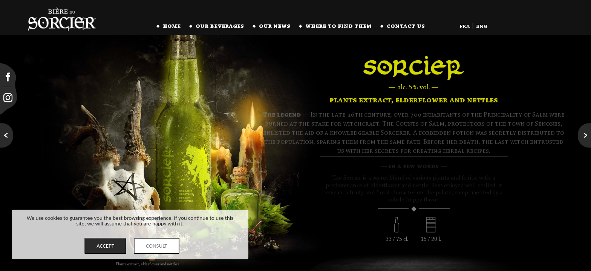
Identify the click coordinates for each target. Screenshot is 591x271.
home (172, 26)
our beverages (220, 26)
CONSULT (156, 245)
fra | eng (473, 26)
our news (274, 26)
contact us (406, 26)
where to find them (338, 26)
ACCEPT (105, 245)
